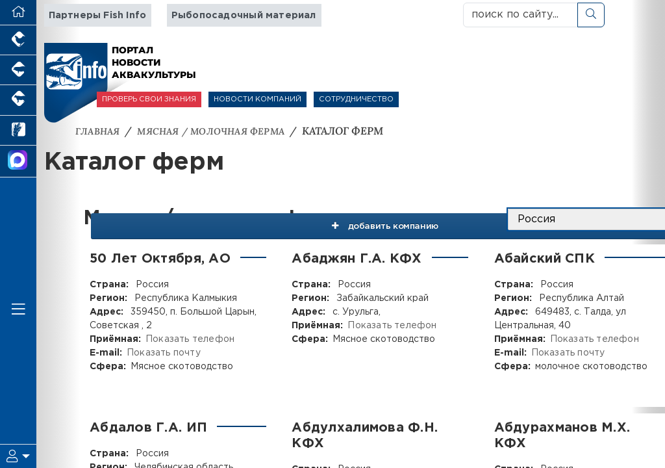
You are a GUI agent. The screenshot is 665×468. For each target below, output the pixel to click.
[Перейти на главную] (18, 12)
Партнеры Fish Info (96, 15)
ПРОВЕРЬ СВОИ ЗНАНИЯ (149, 99)
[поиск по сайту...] (520, 15)
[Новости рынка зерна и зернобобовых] (18, 131)
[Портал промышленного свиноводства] (18, 70)
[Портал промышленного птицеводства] (18, 40)
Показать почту (163, 352)
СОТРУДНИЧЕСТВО (356, 99)
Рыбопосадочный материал (239, 15)
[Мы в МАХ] (18, 161)
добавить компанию (368, 219)
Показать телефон (188, 339)
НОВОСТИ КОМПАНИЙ (257, 99)
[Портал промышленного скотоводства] (18, 100)
